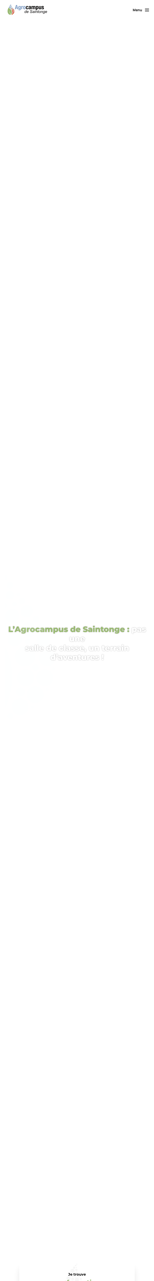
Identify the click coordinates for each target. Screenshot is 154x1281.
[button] (141, 10)
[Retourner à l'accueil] (27, 10)
